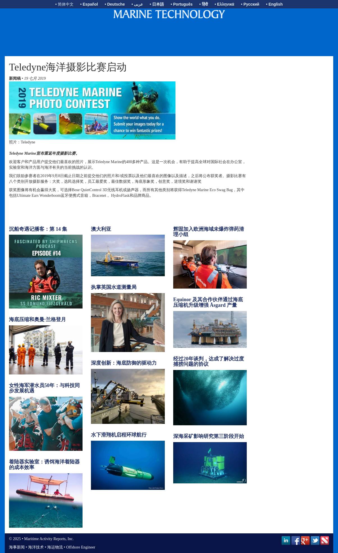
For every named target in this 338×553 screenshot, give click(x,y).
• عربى (137, 4)
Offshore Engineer (80, 547)
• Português (182, 4)
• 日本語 (157, 4)
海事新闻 (17, 547)
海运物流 (55, 547)
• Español (89, 4)
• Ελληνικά (224, 4)
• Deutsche (115, 4)
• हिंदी (203, 4)
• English (274, 4)
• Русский (250, 4)
